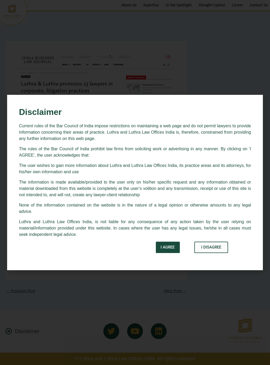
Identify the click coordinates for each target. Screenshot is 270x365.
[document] (135, 182)
